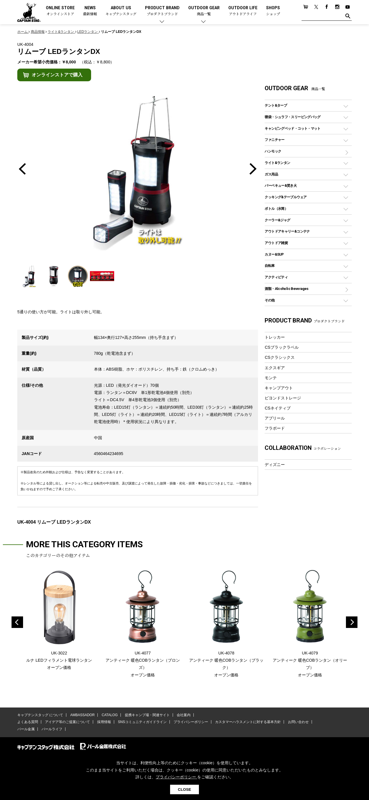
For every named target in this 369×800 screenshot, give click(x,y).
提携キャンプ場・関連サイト (147, 715)
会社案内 (184, 715)
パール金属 (26, 729)
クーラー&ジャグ (277, 220)
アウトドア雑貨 (276, 243)
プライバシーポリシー (191, 722)
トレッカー (275, 337)
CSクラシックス (280, 357)
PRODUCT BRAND (162, 11)
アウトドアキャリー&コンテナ (287, 231)
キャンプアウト (279, 388)
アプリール (275, 418)
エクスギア (275, 367)
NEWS (90, 11)
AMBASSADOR (82, 715)
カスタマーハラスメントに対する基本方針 (248, 722)
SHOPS (273, 11)
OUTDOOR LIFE (242, 11)
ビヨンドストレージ (283, 398)
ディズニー (275, 464)
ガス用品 (271, 174)
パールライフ (52, 729)
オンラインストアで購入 (57, 74)
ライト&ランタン (277, 163)
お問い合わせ (298, 722)
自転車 (269, 265)
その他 (269, 300)
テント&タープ (276, 105)
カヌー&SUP (274, 254)
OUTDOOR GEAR (204, 11)
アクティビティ (276, 277)
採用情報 (104, 722)
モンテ (271, 378)
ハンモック (273, 151)
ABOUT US (121, 11)
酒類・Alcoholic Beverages (286, 288)
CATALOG (110, 715)
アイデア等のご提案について (67, 722)
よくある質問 (27, 722)
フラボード (275, 428)
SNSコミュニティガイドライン (142, 722)
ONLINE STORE (60, 11)
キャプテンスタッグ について (40, 715)
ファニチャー (274, 139)
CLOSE (184, 789)
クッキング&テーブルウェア (285, 197)
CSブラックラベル (282, 347)
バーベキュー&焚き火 (281, 185)
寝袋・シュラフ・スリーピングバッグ (292, 117)
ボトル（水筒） (276, 208)
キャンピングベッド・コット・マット (292, 128)
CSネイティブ (278, 408)
